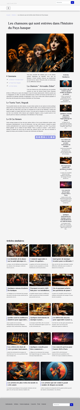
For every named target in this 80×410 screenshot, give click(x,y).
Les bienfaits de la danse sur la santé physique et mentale (17, 261)
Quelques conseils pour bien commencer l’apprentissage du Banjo (66, 117)
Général (14, 15)
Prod (38, 404)
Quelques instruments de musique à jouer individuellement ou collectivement (65, 218)
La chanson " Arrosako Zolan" (16, 79)
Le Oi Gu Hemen (13, 86)
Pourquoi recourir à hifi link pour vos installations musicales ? (40, 290)
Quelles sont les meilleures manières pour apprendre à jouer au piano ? (18, 320)
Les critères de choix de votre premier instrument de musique (66, 143)
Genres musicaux (24, 404)
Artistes (16, 404)
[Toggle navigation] (8, 8)
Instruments (9, 404)
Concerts (33, 404)
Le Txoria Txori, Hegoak (14, 83)
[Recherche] (63, 2)
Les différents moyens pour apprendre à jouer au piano (63, 320)
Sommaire (12, 76)
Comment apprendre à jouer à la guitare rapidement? (38, 261)
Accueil (8, 15)
